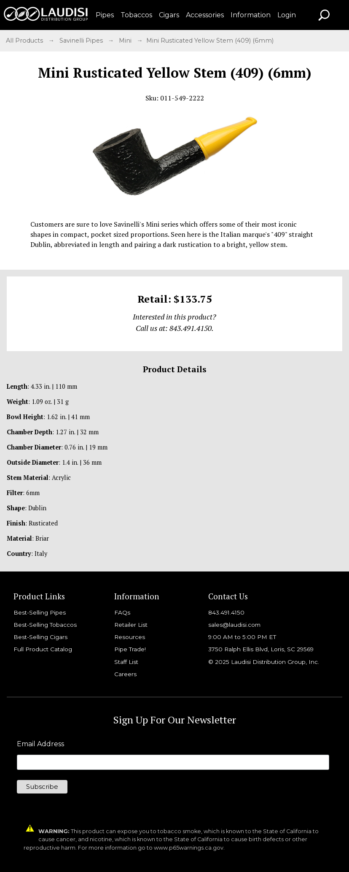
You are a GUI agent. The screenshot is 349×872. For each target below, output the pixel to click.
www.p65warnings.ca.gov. (189, 848)
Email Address (40, 744)
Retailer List (131, 624)
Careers (125, 674)
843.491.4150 (226, 612)
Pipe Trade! (130, 649)
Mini (126, 40)
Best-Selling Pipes (39, 612)
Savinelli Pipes (82, 40)
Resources (129, 637)
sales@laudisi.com (234, 624)
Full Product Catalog (42, 649)
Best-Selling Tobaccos (45, 624)
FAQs (122, 612)
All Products (25, 40)
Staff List (126, 661)
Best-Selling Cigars (40, 637)
